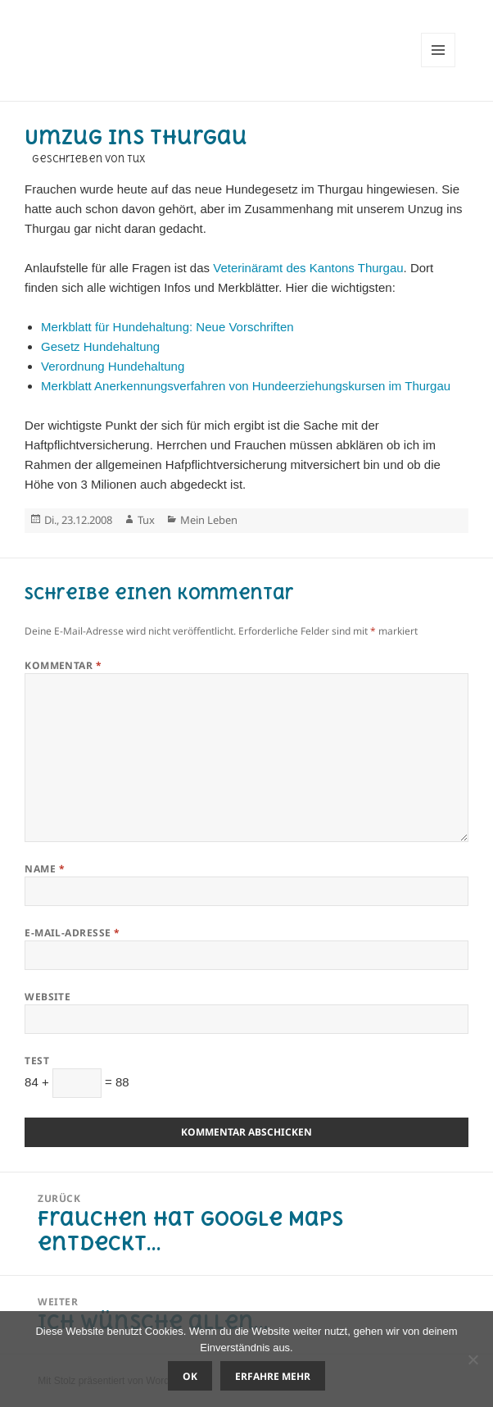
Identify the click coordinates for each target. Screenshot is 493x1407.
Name (45, 869)
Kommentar (63, 665)
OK (190, 1376)
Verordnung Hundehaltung (112, 366)
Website (47, 997)
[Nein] (472, 1359)
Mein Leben (208, 519)
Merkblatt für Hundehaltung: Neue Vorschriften (167, 327)
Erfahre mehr (272, 1376)
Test (37, 1061)
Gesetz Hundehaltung (100, 346)
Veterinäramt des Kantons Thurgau (308, 268)
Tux (146, 519)
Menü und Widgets (438, 66)
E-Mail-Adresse (72, 933)
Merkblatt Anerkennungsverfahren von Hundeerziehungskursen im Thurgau (245, 386)
